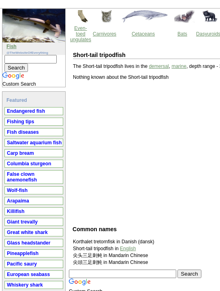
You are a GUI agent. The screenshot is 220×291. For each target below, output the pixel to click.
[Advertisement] (97, 117)
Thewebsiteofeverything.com (117, 264)
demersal (90, 31)
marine (110, 31)
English (59, 213)
